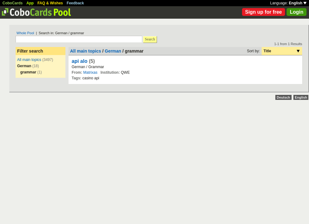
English (298, 3)
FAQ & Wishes (50, 3)
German (113, 51)
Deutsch (283, 97)
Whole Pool (25, 33)
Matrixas (90, 72)
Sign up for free (263, 12)
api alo (80, 61)
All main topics (29, 60)
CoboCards (12, 3)
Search (150, 39)
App (30, 3)
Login (296, 12)
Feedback (75, 3)
